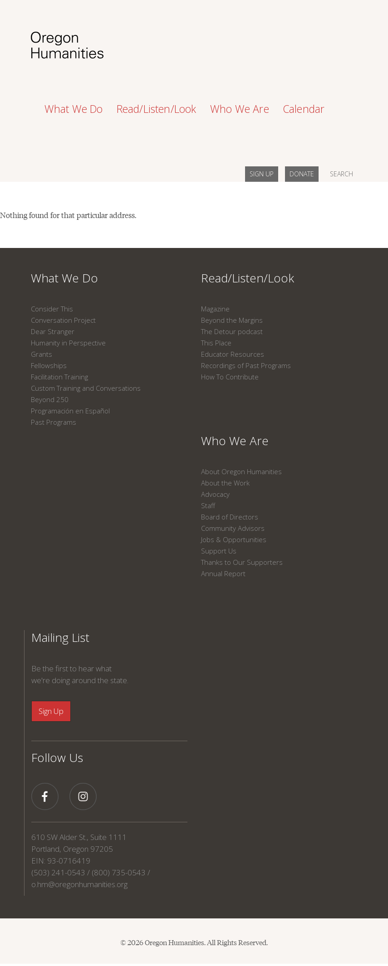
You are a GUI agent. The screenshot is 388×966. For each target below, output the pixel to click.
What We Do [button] (73, 109)
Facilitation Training (59, 376)
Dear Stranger (52, 331)
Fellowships (49, 365)
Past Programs (53, 422)
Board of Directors (229, 516)
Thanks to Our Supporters (242, 562)
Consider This (52, 308)
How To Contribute (230, 376)
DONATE (302, 174)
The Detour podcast (232, 331)
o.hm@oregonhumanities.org (79, 884)
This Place (216, 342)
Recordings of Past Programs (246, 365)
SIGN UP (262, 174)
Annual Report (223, 573)
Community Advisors (233, 528)
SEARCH (341, 174)
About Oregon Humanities (241, 471)
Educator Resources (232, 354)
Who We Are (235, 440)
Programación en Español (70, 410)
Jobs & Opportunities (233, 539)
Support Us (218, 550)
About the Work (225, 482)
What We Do (64, 278)
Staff (208, 505)
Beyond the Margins (232, 320)
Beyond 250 (50, 399)
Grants (41, 354)
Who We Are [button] (239, 109)
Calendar (304, 109)
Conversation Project (63, 320)
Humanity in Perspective (68, 342)
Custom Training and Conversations (86, 388)
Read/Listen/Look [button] (156, 109)
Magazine (215, 308)
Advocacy (215, 494)
